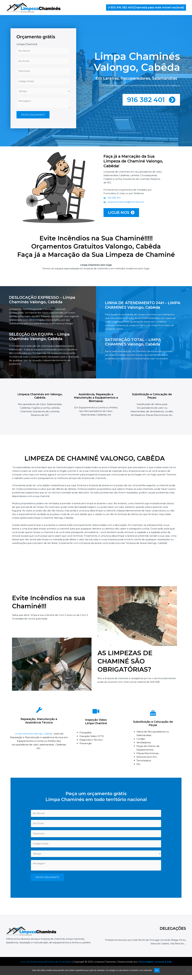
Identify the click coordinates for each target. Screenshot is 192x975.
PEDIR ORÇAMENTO (33, 142)
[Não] (188, 970)
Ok (157, 970)
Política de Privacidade (59, 961)
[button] (146, 7)
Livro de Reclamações (31, 961)
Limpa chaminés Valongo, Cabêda (34, 734)
